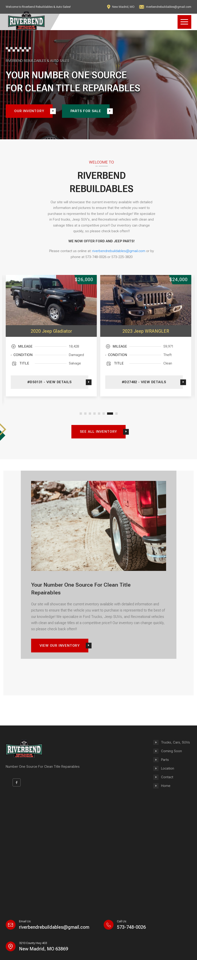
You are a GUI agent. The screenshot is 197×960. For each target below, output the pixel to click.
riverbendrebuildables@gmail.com (118, 251)
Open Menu (184, 22)
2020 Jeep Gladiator (51, 331)
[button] (81, 413)
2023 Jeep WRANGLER (145, 331)
